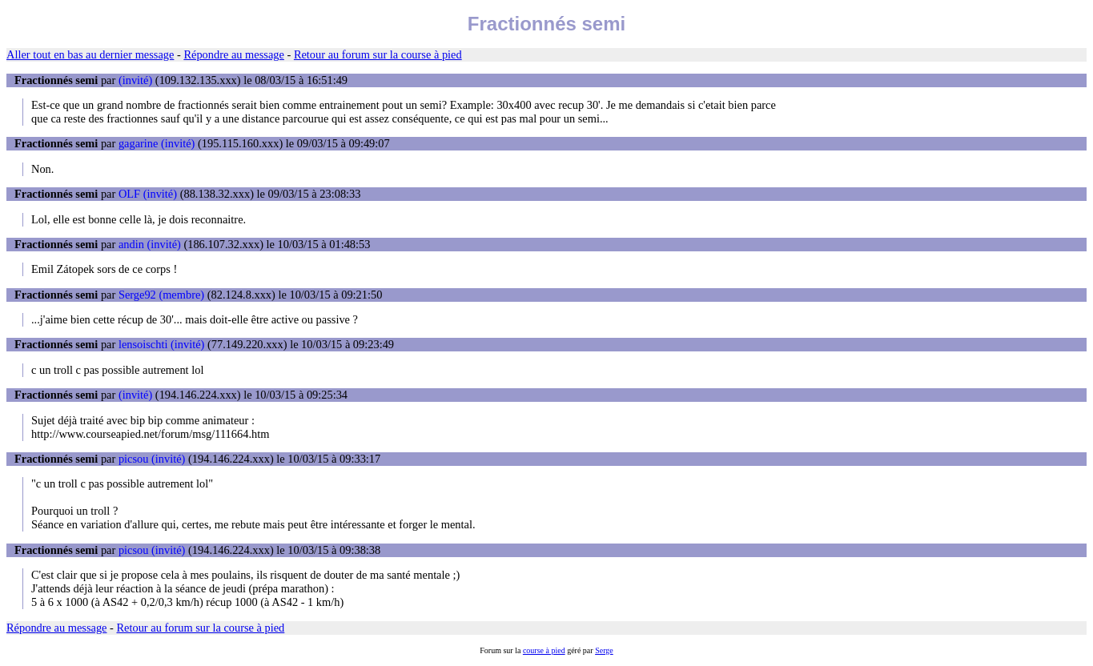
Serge (604, 650)
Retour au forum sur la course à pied (378, 54)
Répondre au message (233, 54)
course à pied (544, 650)
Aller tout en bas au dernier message (90, 54)
